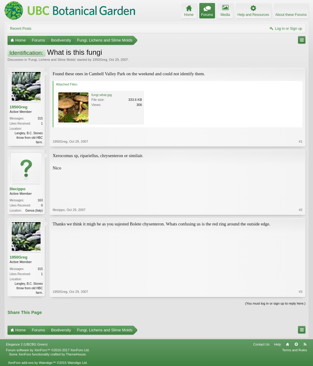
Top (296, 344)
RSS (305, 344)
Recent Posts (20, 28)
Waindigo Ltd (77, 362)
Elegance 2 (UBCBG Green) (27, 344)
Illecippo (18, 189)
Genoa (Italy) (34, 210)
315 (40, 118)
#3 (300, 291)
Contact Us (261, 344)
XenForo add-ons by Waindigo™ (32, 362)
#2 (300, 210)
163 (40, 200)
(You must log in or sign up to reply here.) (275, 303)
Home (287, 344)
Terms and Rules (294, 350)
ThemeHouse (76, 354)
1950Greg (99, 59)
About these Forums (291, 15)
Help (277, 344)
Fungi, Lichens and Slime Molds (52, 59)
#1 (300, 141)
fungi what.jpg (101, 95)
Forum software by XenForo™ (48, 350)
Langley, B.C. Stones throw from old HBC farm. (29, 138)
